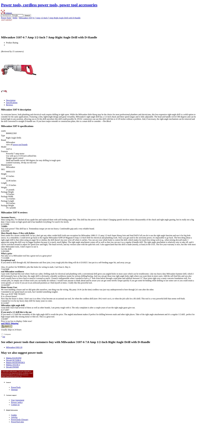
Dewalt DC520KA (13, 360)
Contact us (15, 405)
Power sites (17, 422)
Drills (15, 18)
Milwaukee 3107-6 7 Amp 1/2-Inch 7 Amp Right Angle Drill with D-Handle (49, 18)
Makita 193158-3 (13, 365)
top (4, 337)
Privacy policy (17, 402)
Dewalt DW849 (12, 367)
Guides (14, 415)
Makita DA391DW (13, 358)
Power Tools (6, 18)
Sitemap (14, 390)
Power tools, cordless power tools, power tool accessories (49, 5)
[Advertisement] (46, 27)
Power (16, 387)
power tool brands (20, 145)
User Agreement (17, 400)
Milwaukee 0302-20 (14, 347)
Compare (6, 13)
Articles (14, 417)
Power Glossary (19, 419)
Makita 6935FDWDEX (15, 362)
